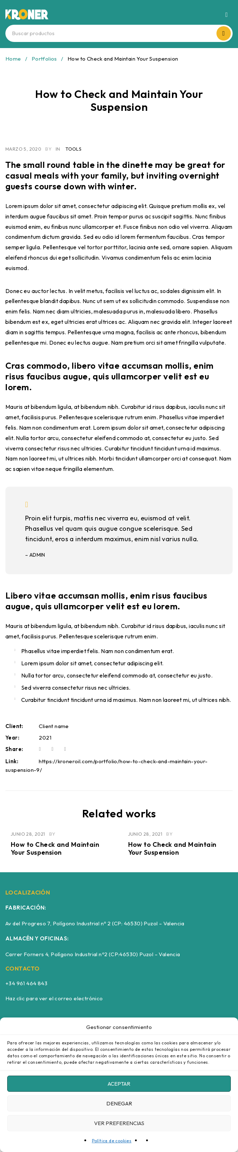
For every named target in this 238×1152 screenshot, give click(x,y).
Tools (73, 149)
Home (13, 58)
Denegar (119, 1103)
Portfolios (44, 58)
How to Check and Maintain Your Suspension (55, 848)
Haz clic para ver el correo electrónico (54, 998)
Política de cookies (112, 1140)
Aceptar (119, 1083)
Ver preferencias (119, 1123)
